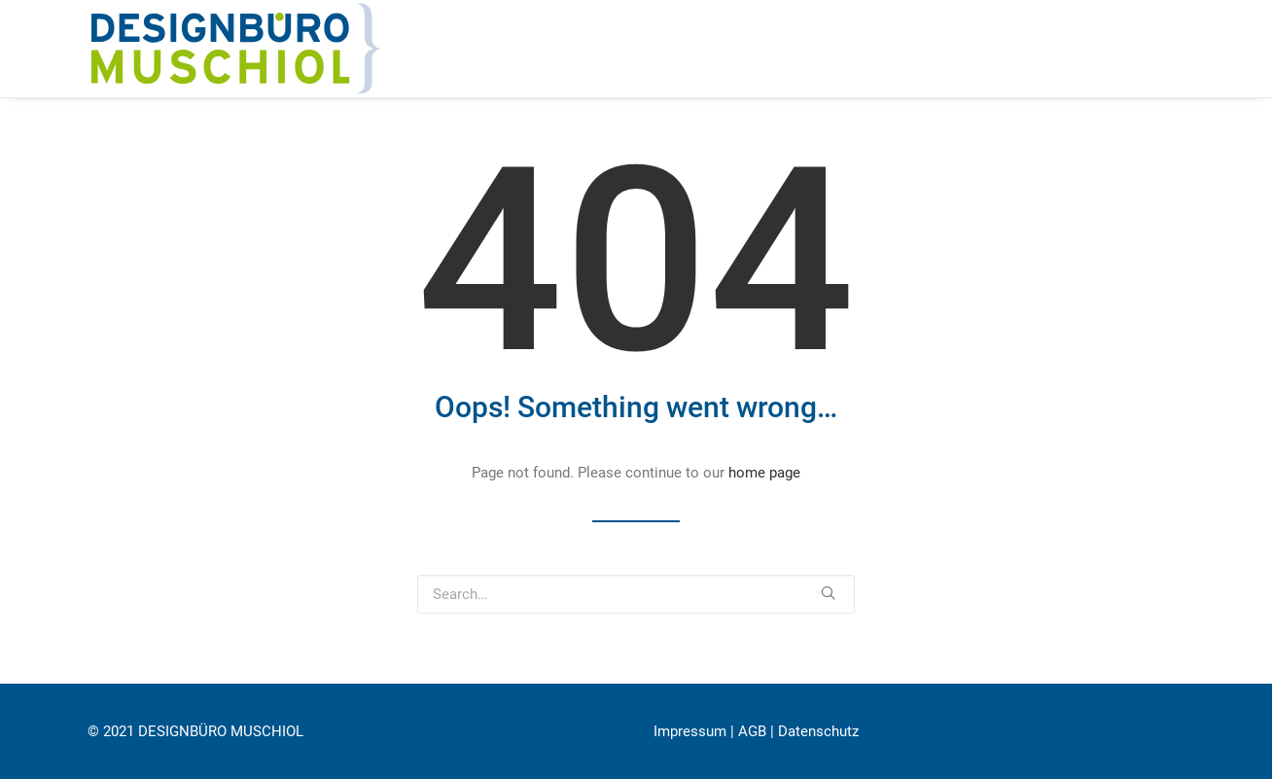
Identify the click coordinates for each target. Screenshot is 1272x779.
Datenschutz (818, 731)
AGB (752, 731)
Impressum (690, 731)
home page (764, 472)
